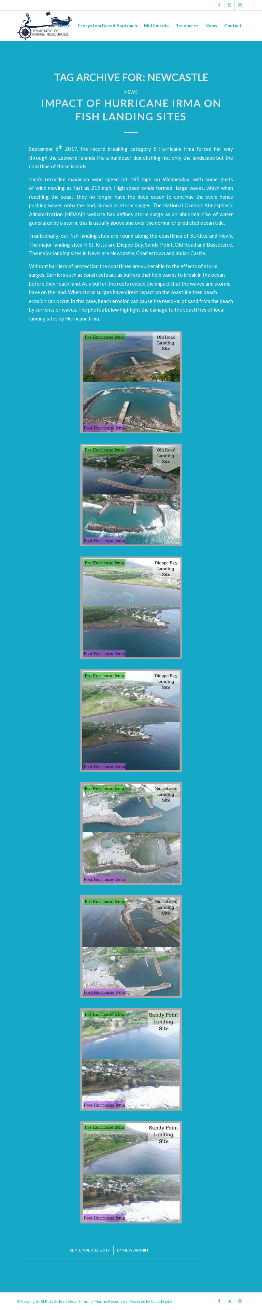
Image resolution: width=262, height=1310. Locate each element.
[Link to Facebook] (219, 5)
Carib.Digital (161, 1301)
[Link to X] (229, 5)
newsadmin (135, 1250)
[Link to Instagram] (240, 5)
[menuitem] (64, 26)
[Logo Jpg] (45, 26)
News (131, 92)
